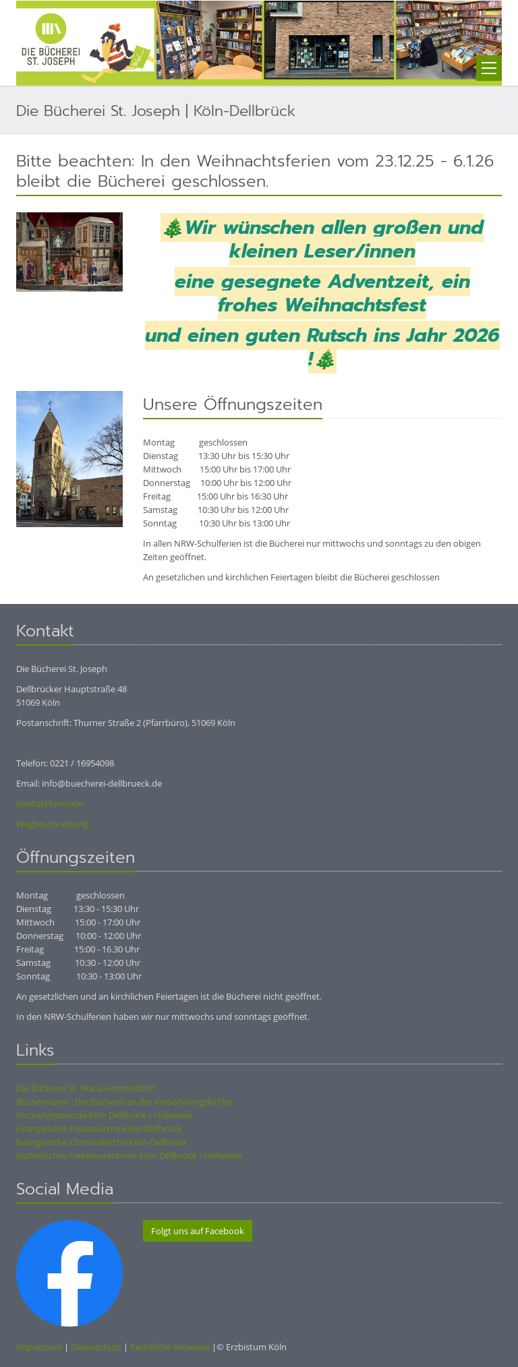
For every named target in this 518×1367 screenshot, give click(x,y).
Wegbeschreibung (52, 824)
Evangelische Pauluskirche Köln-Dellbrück (98, 1128)
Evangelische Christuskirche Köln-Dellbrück (102, 1142)
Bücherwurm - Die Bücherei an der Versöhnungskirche (124, 1101)
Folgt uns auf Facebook (197, 1231)
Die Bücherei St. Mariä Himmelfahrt (86, 1088)
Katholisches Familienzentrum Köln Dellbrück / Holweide (129, 1155)
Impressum (39, 1347)
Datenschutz (96, 1347)
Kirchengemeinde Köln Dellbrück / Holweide (104, 1115)
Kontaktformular (50, 803)
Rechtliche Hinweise (170, 1347)
